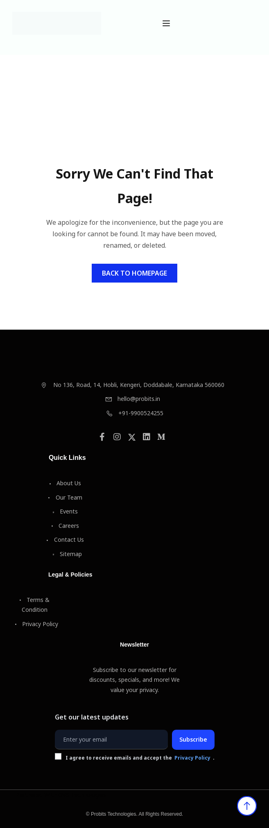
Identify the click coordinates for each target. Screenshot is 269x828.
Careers (65, 525)
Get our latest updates (92, 717)
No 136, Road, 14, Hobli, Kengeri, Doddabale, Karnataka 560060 (133, 385)
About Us (65, 483)
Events (65, 511)
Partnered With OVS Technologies (61, 795)
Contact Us (65, 539)
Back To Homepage (134, 273)
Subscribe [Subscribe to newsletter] (193, 739)
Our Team (65, 497)
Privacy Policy (36, 624)
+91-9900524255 (135, 413)
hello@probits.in (132, 399)
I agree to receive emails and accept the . (135, 758)
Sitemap (67, 554)
